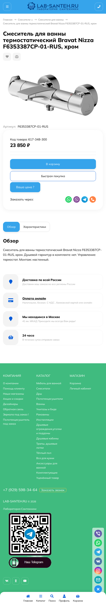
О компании (11, 383)
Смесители (24, 19)
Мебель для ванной (48, 383)
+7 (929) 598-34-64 (20, 489)
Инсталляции (45, 419)
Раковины (42, 414)
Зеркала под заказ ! (16, 414)
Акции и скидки (13, 398)
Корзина (75, 383)
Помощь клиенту (14, 388)
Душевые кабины (47, 438)
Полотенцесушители (49, 398)
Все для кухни (45, 458)
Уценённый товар (47, 477)
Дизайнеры (10, 404)
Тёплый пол (43, 452)
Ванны (40, 404)
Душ (39, 393)
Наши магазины (13, 393)
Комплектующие (46, 472)
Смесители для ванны (51, 19)
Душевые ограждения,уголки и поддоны (49, 429)
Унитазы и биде (46, 409)
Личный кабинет (80, 388)
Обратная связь (13, 409)
